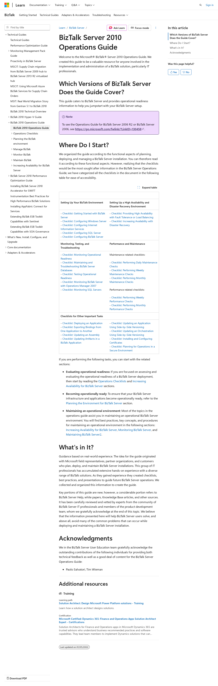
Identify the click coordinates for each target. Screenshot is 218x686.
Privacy (81, 674)
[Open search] (200, 5)
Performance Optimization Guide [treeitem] (28, 45)
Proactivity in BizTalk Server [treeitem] (25, 61)
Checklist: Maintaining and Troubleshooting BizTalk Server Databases (78, 266)
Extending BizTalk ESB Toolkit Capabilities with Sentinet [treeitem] (26, 219)
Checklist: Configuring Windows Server (84, 221)
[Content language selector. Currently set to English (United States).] (21, 666)
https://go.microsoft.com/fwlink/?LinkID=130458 (108, 129)
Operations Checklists (112, 381)
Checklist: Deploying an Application (82, 323)
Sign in (210, 5)
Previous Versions (34, 674)
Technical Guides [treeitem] (19, 40)
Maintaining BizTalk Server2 (83, 434)
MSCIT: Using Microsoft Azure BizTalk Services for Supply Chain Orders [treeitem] (28, 90)
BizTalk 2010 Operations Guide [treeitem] (31, 128)
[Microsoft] (6, 5)
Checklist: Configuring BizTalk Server (82, 236)
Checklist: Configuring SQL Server (81, 233)
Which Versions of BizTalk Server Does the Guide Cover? (189, 36)
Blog (50, 674)
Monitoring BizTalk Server (134, 430)
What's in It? (177, 47)
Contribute (66, 674)
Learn (62, 27)
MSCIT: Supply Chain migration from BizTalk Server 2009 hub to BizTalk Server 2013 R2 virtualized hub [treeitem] (29, 74)
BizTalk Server (76, 27)
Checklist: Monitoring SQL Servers (81, 289)
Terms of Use (99, 674)
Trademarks (117, 674)
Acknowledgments (180, 52)
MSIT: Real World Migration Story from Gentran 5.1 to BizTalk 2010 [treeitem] (29, 103)
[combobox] (27, 27)
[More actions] (156, 28)
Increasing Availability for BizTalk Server (91, 430)
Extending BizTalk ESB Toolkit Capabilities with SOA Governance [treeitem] (29, 229)
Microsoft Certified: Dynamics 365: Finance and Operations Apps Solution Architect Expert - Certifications (107, 620)
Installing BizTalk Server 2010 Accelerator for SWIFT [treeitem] (26, 188)
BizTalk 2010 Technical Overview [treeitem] (28, 111)
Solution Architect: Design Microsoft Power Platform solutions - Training (101, 603)
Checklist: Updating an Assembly (81, 335)
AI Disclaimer (11, 674)
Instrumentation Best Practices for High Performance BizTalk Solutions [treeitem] (30, 198)
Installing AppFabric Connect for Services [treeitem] (28, 209)
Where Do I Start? (180, 43)
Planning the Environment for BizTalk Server (94, 403)
